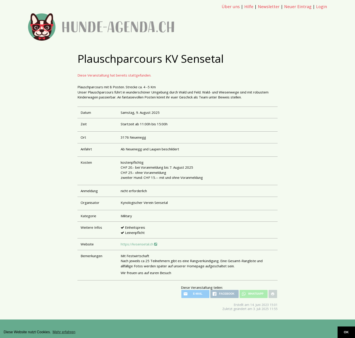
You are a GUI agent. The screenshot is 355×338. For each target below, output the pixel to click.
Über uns (231, 6)
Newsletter (269, 6)
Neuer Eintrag (298, 6)
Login (321, 6)
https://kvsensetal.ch (139, 244)
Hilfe (248, 6)
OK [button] (346, 332)
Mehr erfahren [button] (64, 332)
